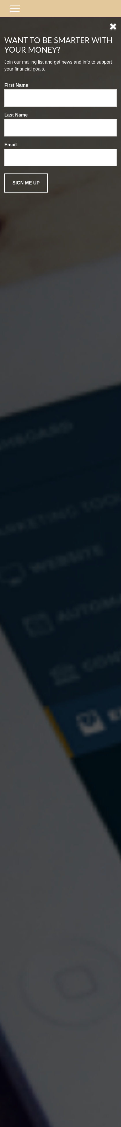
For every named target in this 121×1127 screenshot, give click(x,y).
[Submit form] (26, 183)
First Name (16, 85)
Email (10, 144)
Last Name (16, 114)
